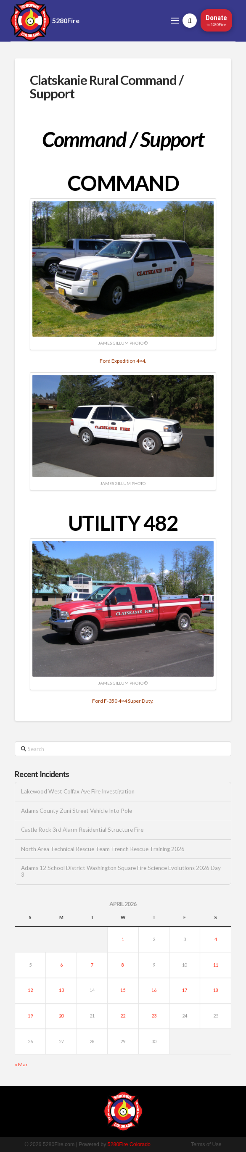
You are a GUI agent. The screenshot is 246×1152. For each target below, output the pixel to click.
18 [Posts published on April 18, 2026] (215, 990)
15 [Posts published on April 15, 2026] (122, 990)
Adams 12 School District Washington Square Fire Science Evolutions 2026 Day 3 (121, 871)
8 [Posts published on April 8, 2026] (123, 964)
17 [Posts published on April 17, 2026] (184, 990)
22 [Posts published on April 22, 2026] (122, 1015)
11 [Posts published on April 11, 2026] (215, 964)
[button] (175, 20)
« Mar (21, 1064)
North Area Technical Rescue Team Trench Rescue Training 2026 (103, 849)
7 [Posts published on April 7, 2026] (92, 964)
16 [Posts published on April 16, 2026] (153, 990)
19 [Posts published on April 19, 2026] (30, 1015)
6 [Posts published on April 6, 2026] (61, 964)
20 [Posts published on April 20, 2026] (61, 1015)
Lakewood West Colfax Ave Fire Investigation (78, 791)
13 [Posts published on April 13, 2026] (61, 990)
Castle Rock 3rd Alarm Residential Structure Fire (82, 829)
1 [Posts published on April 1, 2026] (123, 939)
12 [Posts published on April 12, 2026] (30, 990)
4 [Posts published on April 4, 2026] (215, 939)
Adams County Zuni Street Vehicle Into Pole (76, 810)
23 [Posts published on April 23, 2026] (153, 1015)
